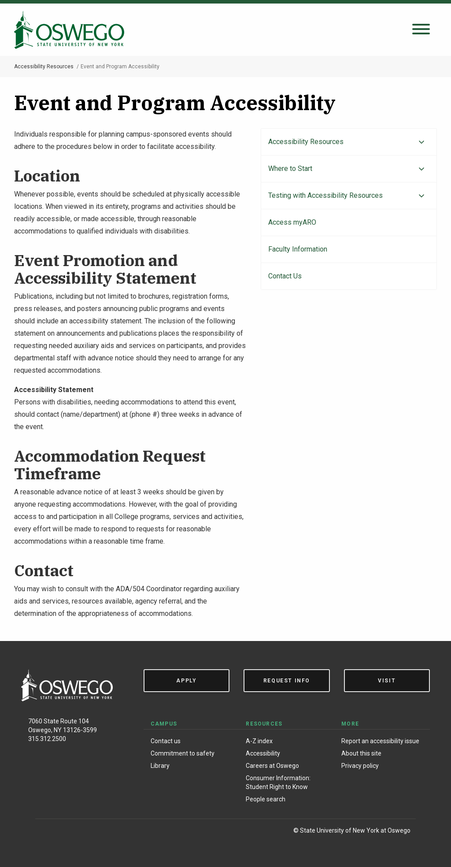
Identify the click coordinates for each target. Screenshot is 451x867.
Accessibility (263, 753)
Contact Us (285, 276)
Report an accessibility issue (380, 741)
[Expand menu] (421, 142)
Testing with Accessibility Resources (325, 195)
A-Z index (259, 741)
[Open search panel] (421, 30)
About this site (361, 753)
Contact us (166, 741)
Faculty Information (297, 249)
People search (265, 799)
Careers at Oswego (272, 765)
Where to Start (290, 168)
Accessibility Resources (44, 66)
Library (160, 765)
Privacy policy (360, 765)
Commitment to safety (182, 753)
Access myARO (292, 222)
